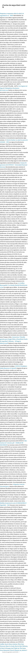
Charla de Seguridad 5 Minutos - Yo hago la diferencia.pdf (13, 341)
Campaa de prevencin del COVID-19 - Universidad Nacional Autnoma (13, 165)
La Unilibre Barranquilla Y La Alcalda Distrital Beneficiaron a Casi (13, 285)
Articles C (24, 650)
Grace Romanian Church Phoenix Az (10, 650)
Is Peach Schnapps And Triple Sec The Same (13, 648)
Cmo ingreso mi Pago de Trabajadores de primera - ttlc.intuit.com (13, 88)
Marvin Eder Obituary (21, 646)
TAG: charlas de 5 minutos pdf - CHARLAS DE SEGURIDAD (13, 443)
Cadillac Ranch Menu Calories (8, 644)
